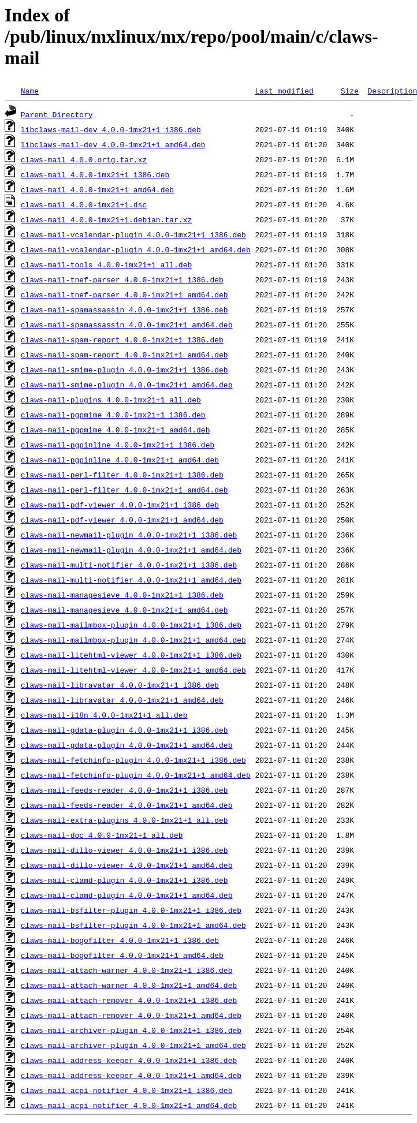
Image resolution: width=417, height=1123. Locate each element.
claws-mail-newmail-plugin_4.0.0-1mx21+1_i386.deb (129, 534)
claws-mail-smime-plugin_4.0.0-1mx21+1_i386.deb (124, 369)
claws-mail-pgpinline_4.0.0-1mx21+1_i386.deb (117, 444)
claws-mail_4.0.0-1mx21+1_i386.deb (95, 174)
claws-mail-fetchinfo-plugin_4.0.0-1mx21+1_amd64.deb (136, 775)
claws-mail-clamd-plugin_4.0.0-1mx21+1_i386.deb (124, 880)
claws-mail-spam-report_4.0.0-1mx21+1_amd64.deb (124, 354)
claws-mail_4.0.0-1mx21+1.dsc (84, 204)
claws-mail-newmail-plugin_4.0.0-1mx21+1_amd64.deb (131, 549)
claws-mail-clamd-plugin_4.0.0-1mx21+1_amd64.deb (127, 895)
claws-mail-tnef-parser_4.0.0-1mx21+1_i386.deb (122, 279)
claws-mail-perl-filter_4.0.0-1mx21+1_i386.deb (122, 474)
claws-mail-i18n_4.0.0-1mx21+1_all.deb (104, 715)
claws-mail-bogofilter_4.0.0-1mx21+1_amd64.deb (122, 955)
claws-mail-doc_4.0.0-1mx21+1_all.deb (102, 835)
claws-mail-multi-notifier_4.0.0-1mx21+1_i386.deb (129, 564)
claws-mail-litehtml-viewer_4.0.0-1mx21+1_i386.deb (131, 655)
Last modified (284, 90)
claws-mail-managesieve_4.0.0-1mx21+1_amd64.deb (124, 610)
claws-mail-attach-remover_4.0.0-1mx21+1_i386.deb (129, 1000)
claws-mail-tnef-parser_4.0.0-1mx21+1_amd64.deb (124, 294)
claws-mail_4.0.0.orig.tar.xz (84, 159)
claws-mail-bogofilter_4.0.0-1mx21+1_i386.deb (120, 940)
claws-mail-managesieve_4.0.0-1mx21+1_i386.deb (122, 595)
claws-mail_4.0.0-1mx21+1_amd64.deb (97, 189)
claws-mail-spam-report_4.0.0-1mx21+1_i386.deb (122, 339)
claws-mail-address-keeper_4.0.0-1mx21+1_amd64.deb (131, 1075)
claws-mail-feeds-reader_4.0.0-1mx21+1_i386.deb (124, 790)
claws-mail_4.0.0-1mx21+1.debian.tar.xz (106, 219)
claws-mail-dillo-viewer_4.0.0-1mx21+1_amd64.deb (127, 865)
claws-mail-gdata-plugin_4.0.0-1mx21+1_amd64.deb (127, 745)
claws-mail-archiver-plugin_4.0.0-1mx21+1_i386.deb (131, 1030)
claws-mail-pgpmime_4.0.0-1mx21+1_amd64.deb (115, 429)
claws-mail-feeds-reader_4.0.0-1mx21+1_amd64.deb (127, 805)
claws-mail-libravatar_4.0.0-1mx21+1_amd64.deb (122, 700)
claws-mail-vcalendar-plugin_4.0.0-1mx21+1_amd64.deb (136, 249)
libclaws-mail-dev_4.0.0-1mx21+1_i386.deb (111, 129)
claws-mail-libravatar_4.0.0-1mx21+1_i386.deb (120, 685)
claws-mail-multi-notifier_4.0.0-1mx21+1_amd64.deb (131, 579)
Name (30, 90)
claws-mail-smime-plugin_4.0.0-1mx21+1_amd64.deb (127, 384)
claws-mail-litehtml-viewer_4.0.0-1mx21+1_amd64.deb (133, 670)
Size (350, 90)
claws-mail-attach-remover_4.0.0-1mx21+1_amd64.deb (131, 1015)
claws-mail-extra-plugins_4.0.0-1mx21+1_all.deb (124, 820)
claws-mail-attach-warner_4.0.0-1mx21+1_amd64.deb (129, 985)
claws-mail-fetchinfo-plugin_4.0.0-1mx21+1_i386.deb (133, 760)
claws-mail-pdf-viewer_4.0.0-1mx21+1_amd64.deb (122, 519)
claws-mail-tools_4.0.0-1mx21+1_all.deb (106, 264)
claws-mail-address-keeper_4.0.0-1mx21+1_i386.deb (129, 1060)
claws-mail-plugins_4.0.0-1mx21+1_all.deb (111, 399)
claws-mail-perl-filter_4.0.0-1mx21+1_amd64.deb (124, 489)
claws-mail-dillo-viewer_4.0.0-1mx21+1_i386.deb (124, 850)
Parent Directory (57, 114)
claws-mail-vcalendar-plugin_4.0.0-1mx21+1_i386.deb (133, 234)
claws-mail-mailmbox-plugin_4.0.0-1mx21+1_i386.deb (131, 625)
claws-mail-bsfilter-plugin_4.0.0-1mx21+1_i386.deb (131, 910)
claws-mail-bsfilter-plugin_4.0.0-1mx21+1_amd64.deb (133, 925)
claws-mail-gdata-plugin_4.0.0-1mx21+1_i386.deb (124, 730)
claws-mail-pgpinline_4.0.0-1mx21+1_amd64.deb (120, 459)
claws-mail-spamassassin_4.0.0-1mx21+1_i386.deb (124, 309)
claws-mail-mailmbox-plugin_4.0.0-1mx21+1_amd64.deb (133, 640)
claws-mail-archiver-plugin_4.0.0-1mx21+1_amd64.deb (133, 1045)
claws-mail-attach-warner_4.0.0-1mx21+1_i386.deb (127, 970)
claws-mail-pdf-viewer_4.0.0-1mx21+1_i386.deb (120, 504)
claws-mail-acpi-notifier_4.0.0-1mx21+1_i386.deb (127, 1090)
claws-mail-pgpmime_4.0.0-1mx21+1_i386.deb (113, 414)
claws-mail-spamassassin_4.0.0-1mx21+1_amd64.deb (127, 324)
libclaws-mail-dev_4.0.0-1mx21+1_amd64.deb (113, 144)
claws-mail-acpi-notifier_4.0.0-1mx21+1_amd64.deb (129, 1105)
